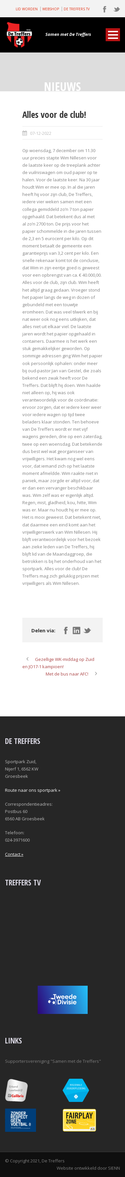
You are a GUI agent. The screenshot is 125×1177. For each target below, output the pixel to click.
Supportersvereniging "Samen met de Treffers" (53, 1061)
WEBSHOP (50, 9)
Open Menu (113, 34)
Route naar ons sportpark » (32, 790)
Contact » (14, 854)
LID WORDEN (27, 9)
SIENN (114, 1168)
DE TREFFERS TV (77, 9)
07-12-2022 (40, 133)
